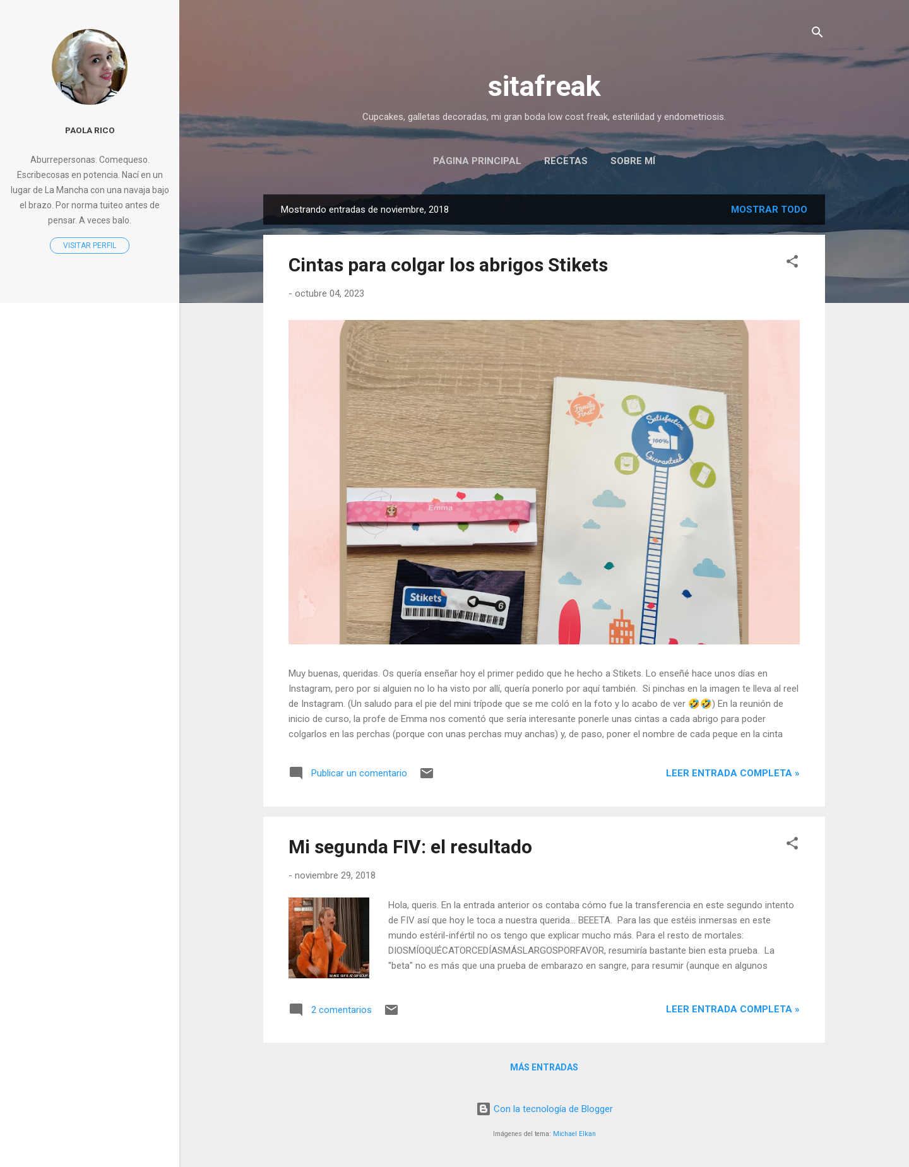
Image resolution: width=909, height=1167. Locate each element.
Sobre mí (632, 161)
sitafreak (544, 86)
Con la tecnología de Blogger (544, 1109)
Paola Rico (90, 130)
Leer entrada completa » (733, 773)
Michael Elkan (574, 1134)
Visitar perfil (89, 245)
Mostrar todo (769, 209)
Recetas (566, 161)
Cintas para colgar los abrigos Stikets (448, 265)
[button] (792, 263)
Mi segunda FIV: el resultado (410, 847)
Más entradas (544, 1067)
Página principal (477, 161)
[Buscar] (817, 34)
